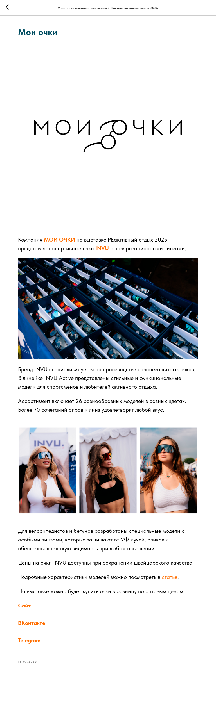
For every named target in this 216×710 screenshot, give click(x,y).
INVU (102, 248)
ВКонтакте (31, 623)
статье (169, 577)
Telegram (29, 640)
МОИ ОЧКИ (59, 239)
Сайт (24, 605)
